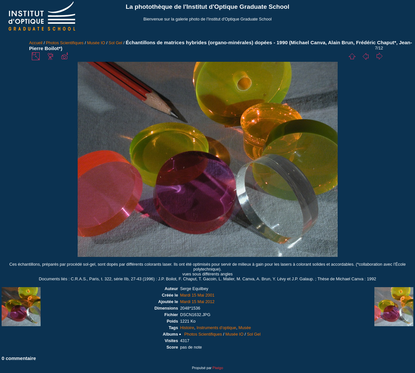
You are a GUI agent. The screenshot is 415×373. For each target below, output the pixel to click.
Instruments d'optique (216, 327)
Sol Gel (115, 42)
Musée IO (96, 42)
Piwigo (218, 368)
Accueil (35, 42)
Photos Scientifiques (65, 42)
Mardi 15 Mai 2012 (197, 301)
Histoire (187, 327)
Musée (245, 327)
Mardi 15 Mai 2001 (197, 295)
